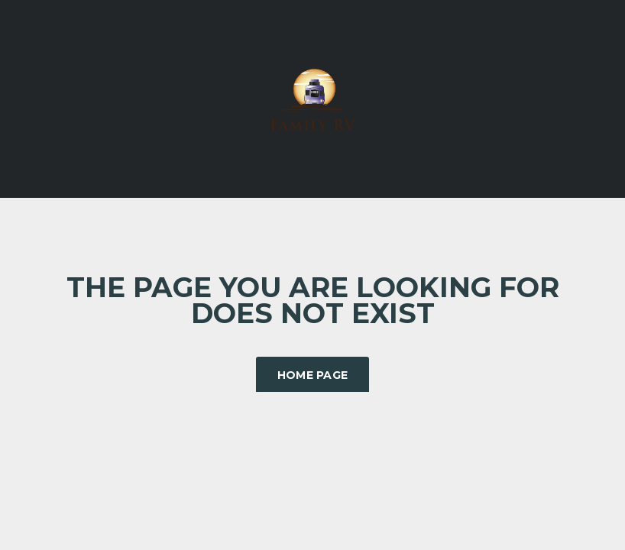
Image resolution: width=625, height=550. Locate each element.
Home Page (312, 375)
